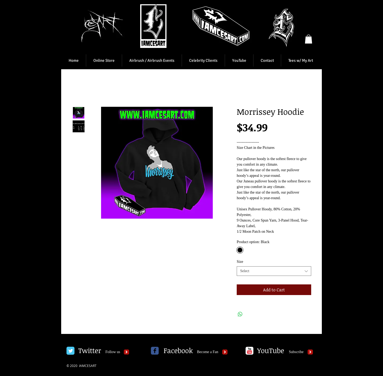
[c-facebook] (155, 351)
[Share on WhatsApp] (240, 314)
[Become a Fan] (207, 352)
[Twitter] (89, 350)
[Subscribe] (296, 352)
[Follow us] (113, 352)
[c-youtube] (249, 351)
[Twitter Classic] (70, 351)
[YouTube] (270, 350)
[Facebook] (178, 350)
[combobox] (274, 271)
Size (240, 262)
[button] (308, 39)
